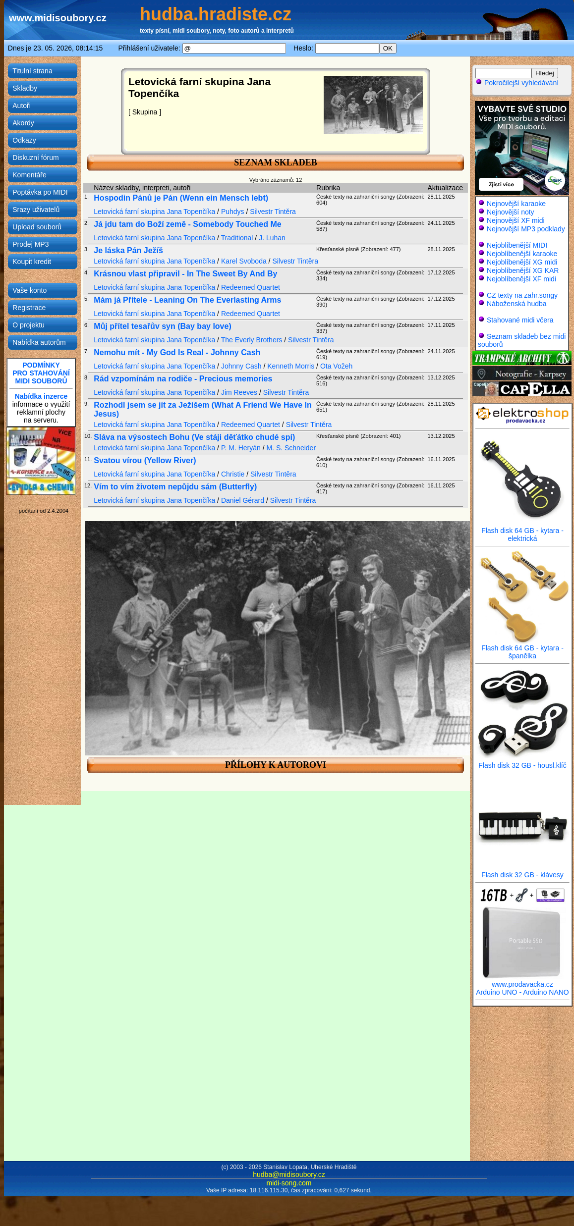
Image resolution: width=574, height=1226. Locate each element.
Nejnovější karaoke (516, 204)
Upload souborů (36, 227)
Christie (232, 474)
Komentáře (29, 175)
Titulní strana (32, 71)
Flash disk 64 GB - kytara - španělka (522, 649)
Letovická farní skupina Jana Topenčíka (154, 211)
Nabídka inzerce (41, 396)
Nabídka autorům (38, 342)
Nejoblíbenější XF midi (521, 279)
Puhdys (232, 211)
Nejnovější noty (510, 212)
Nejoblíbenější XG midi (522, 262)
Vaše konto (29, 290)
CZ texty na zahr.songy (522, 295)
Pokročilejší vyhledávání (517, 83)
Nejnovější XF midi (516, 220)
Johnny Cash (241, 366)
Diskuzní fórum (35, 157)
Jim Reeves (239, 392)
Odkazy (24, 140)
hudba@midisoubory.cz (289, 1174)
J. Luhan (272, 238)
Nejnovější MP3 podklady (526, 229)
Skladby (24, 88)
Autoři (21, 105)
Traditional (237, 238)
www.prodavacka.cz (522, 981)
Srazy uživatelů (35, 209)
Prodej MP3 (30, 244)
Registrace (29, 308)
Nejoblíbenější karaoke (522, 254)
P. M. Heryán (241, 448)
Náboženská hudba (517, 304)
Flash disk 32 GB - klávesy (522, 871)
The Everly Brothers (252, 340)
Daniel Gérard (242, 500)
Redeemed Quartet (250, 287)
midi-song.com (288, 1183)
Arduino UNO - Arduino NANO (522, 992)
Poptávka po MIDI (39, 192)
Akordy (23, 123)
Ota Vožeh (336, 366)
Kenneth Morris (290, 366)
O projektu (28, 325)
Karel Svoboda (244, 261)
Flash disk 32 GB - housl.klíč (522, 762)
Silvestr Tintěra (273, 211)
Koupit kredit (31, 262)
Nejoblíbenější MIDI (517, 245)
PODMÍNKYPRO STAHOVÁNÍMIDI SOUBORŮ (41, 373)
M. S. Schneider (291, 448)
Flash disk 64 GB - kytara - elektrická (522, 531)
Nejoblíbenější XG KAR (523, 270)
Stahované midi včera (520, 320)
